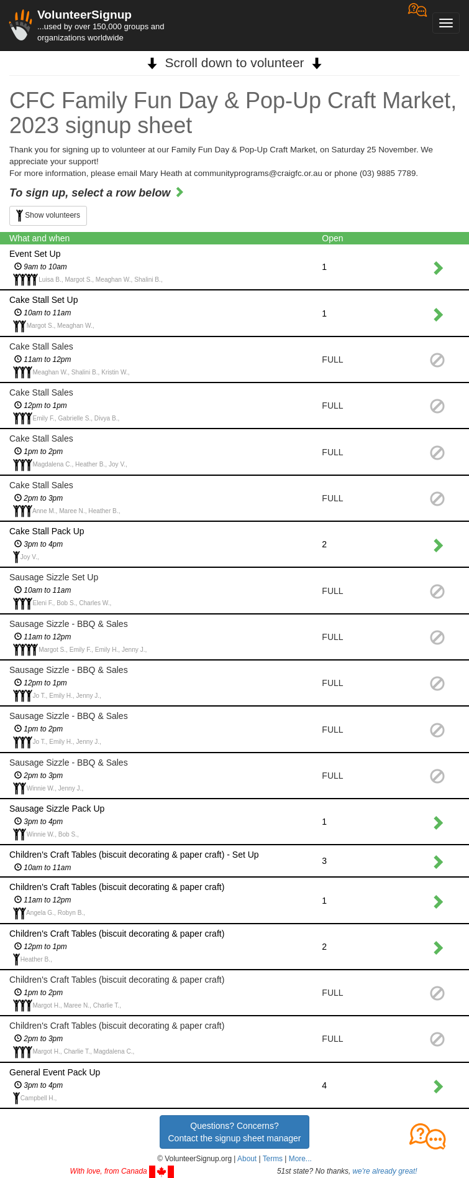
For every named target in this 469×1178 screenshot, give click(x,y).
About (247, 1158)
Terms (273, 1158)
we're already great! (385, 1171)
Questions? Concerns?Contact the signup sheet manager (234, 1132)
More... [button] (300, 1158)
